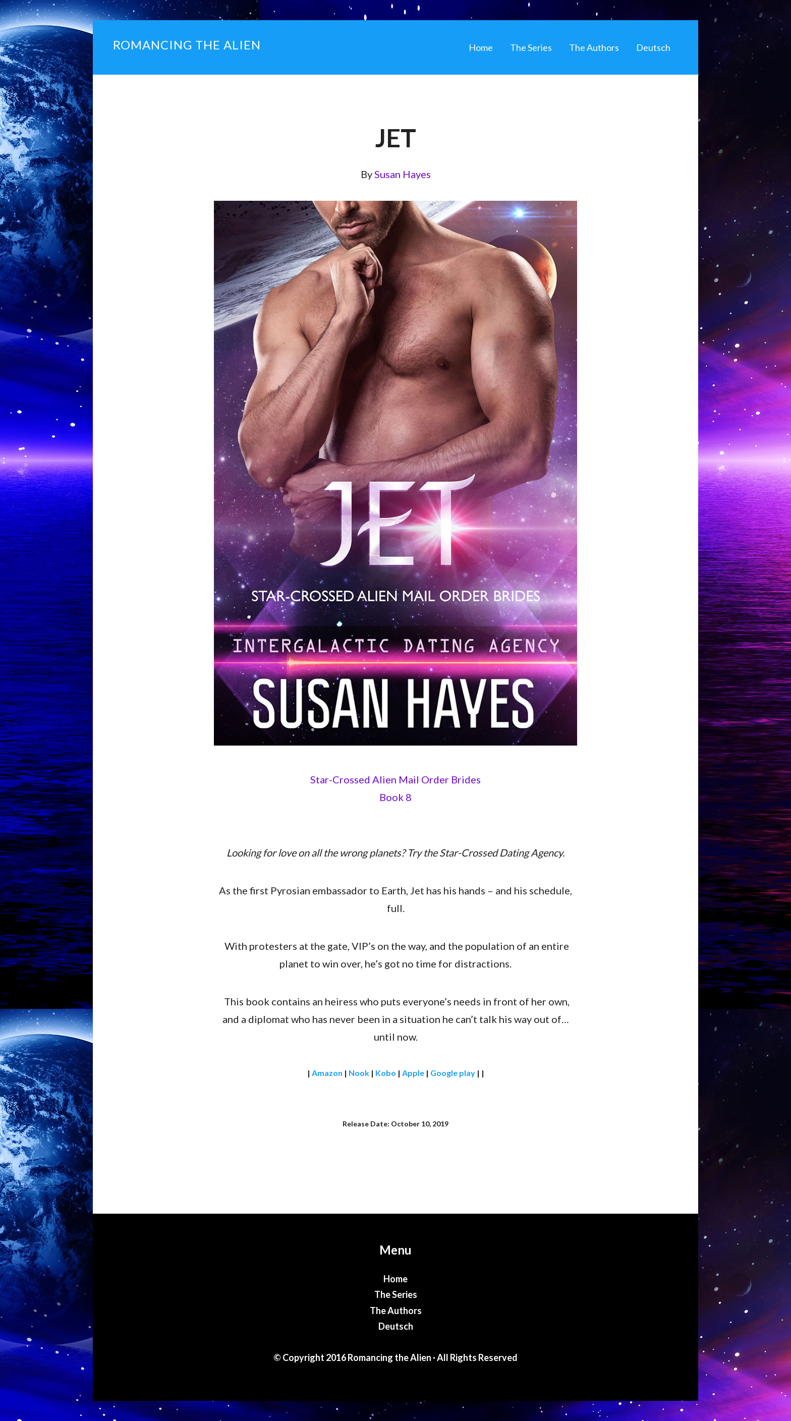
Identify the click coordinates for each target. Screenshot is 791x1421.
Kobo (385, 1072)
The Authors (396, 1310)
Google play (452, 1072)
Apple (413, 1072)
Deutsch (395, 1326)
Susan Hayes (402, 174)
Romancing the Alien (187, 44)
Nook (359, 1072)
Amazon (327, 1072)
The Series (395, 1294)
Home (395, 1278)
